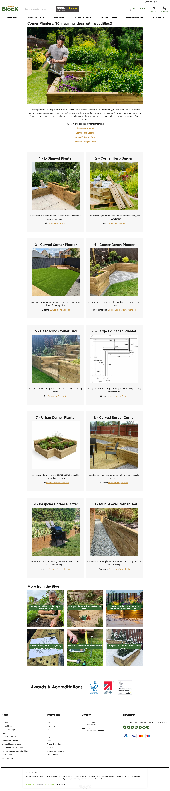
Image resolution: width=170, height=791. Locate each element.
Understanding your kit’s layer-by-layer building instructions (46, 646)
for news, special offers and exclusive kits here (148, 722)
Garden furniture (9, 737)
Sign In (155, 2)
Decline (40, 784)
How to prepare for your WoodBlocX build (85, 646)
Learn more (60, 784)
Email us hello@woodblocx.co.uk (96, 729)
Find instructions (54, 755)
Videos (49, 740)
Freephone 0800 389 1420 (92, 723)
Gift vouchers (7, 758)
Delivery (50, 729)
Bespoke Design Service (85, 141)
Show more (49, 784)
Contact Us (152, 11)
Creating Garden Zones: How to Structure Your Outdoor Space (124, 607)
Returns (50, 747)
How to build (52, 722)
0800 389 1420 (139, 8)
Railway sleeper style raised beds (15, 751)
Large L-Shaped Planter (117, 396)
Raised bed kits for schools (13, 747)
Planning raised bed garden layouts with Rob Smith (45, 607)
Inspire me (51, 726)
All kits (5, 722)
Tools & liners (7, 755)
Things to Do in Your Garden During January (124, 646)
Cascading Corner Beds (119, 569)
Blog (48, 737)
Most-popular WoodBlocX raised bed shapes (85, 607)
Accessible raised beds (11, 744)
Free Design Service (10, 740)
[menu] (85, 18)
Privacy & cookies (54, 744)
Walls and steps (8, 729)
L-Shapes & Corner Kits (85, 128)
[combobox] (39, 9)
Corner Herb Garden (85, 133)
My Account (148, 2)
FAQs (49, 733)
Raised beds (7, 726)
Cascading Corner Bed (58, 396)
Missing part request (55, 751)
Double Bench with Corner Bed (122, 309)
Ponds (4, 733)
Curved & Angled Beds (85, 137)
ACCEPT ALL (30, 784)
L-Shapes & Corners (57, 223)
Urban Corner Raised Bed (57, 482)
